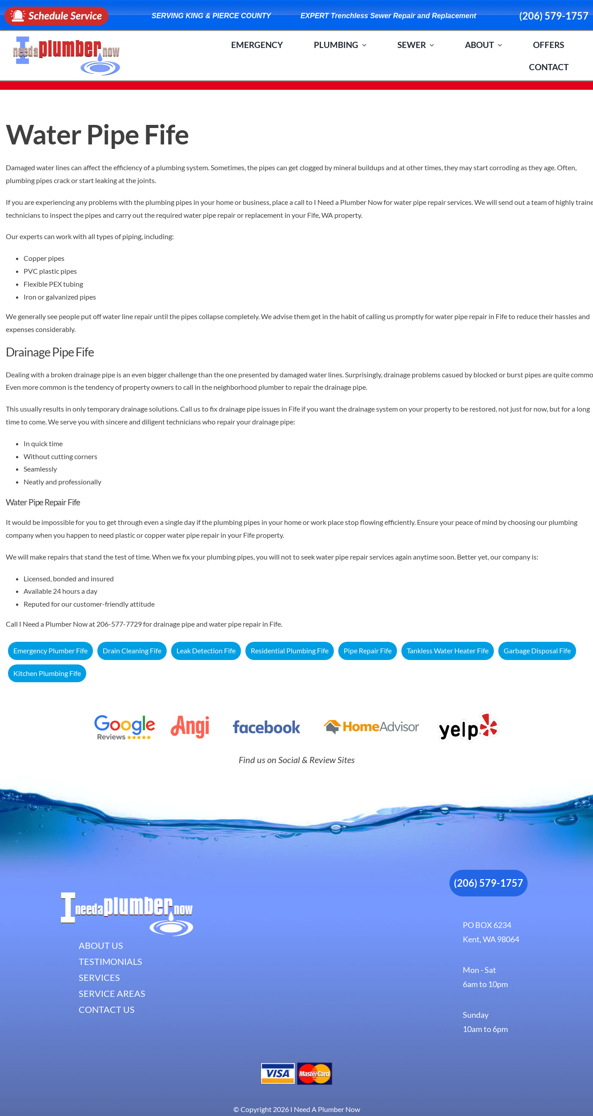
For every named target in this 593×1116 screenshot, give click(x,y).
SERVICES (99, 977)
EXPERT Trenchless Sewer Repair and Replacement (388, 16)
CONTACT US (107, 1009)
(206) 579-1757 (554, 16)
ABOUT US (101, 945)
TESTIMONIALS (110, 961)
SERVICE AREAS (112, 993)
